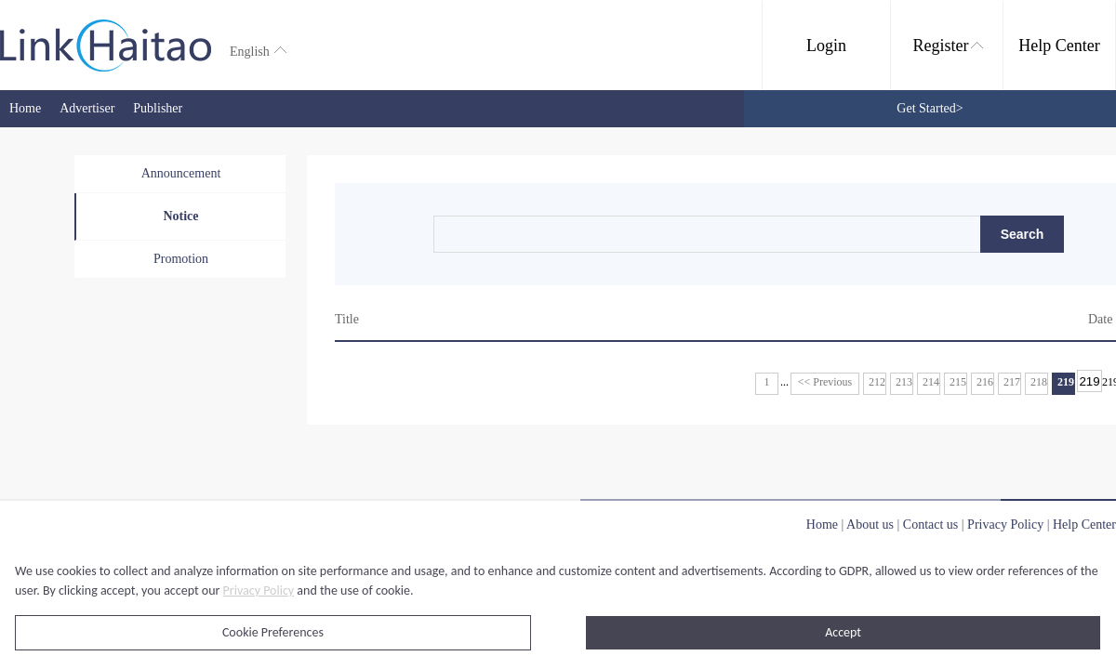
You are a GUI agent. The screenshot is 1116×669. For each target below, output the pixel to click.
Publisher (157, 108)
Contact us (931, 524)
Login (826, 45)
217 (1011, 381)
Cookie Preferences (273, 632)
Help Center (1058, 45)
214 (931, 381)
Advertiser (87, 108)
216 (984, 381)
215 (958, 381)
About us (870, 524)
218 (1038, 381)
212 (877, 381)
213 (904, 381)
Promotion (180, 259)
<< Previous (825, 381)
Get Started (930, 108)
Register (948, 45)
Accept (843, 632)
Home (25, 108)
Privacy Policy (259, 590)
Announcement (181, 173)
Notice (180, 216)
